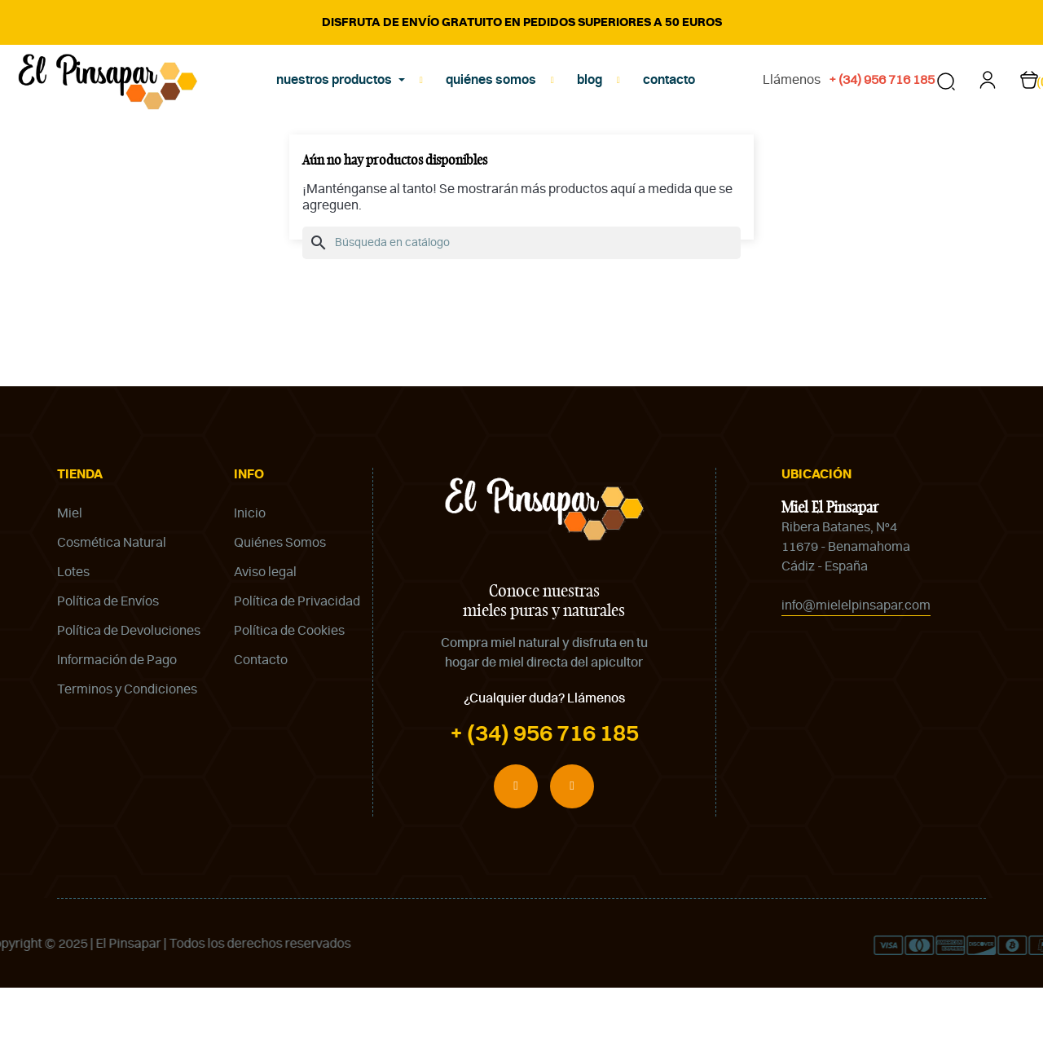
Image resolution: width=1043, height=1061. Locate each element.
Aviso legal (265, 645)
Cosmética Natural (111, 616)
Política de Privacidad (297, 674)
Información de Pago (117, 733)
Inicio (250, 586)
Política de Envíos (108, 674)
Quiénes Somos (280, 616)
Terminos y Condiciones (127, 762)
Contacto (261, 733)
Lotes (73, 645)
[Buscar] (521, 317)
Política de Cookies (289, 704)
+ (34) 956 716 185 (544, 807)
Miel (69, 586)
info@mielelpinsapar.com (856, 679)
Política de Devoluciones (128, 704)
